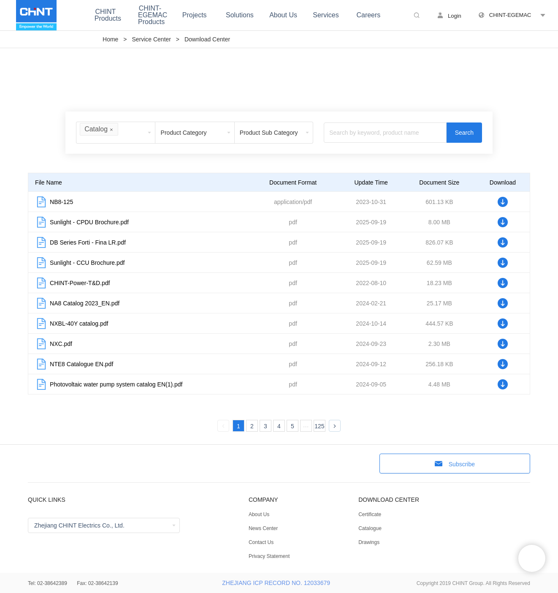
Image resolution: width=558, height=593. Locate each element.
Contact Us (261, 542)
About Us (259, 514)
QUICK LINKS (46, 499)
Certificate (369, 514)
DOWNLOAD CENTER (388, 499)
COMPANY (263, 499)
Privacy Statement (269, 556)
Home (110, 39)
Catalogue (370, 528)
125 (319, 426)
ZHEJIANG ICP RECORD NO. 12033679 (276, 582)
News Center (263, 528)
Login (454, 16)
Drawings (368, 542)
